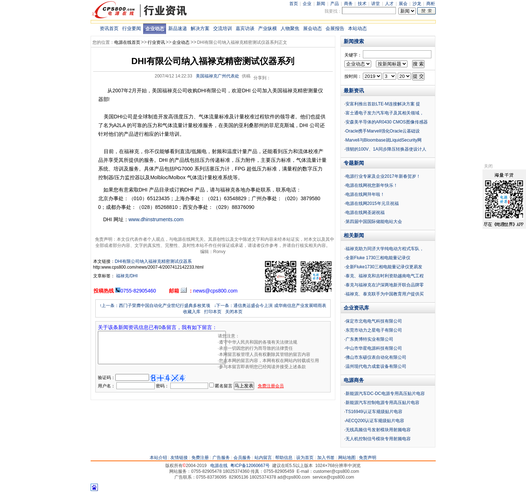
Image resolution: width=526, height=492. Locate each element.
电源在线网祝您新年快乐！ (371, 185)
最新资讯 (354, 90)
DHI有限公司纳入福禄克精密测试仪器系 (153, 261)
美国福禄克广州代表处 (217, 76)
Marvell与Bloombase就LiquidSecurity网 (383, 140)
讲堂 (375, 3)
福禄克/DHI (126, 275)
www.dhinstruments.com (156, 219)
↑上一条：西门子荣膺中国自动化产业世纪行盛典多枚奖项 (154, 305)
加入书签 (326, 457)
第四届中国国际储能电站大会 (373, 221)
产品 (334, 3)
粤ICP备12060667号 (250, 465)
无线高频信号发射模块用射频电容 (378, 429)
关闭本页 (234, 311)
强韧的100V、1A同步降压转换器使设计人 (385, 149)
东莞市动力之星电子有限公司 (373, 330)
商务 (348, 3)
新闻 (320, 3)
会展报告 (335, 28)
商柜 (430, 3)
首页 (293, 3)
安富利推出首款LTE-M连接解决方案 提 (382, 103)
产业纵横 (267, 28)
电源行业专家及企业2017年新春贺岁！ (383, 176)
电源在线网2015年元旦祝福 (372, 203)
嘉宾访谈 (245, 28)
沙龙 (417, 3)
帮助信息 (284, 457)
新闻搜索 (354, 41)
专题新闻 (354, 163)
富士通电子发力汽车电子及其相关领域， (384, 112)
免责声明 (367, 457)
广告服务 (221, 457)
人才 (389, 3)
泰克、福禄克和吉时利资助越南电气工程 (384, 275)
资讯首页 (109, 28)
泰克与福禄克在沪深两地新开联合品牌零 (384, 284)
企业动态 (154, 28)
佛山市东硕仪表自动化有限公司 (375, 357)
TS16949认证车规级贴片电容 (373, 411)
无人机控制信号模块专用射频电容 (378, 438)
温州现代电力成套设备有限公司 (375, 366)
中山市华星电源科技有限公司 (373, 348)
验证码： (106, 377)
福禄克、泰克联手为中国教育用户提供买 (384, 294)
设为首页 (305, 457)
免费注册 (200, 457)
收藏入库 (191, 311)
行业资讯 (156, 42)
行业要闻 (131, 28)
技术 (362, 3)
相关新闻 (354, 235)
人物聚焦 (290, 28)
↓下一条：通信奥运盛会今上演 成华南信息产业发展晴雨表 (270, 305)
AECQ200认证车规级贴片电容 (374, 420)
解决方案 (200, 28)
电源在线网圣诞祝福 (365, 212)
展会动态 (312, 28)
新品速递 (177, 28)
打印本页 (212, 311)
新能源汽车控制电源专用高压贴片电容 (382, 402)
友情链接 (179, 457)
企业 (307, 3)
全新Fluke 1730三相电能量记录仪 (377, 257)
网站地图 (347, 457)
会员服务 (242, 457)
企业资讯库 (356, 308)
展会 (403, 3)
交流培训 (222, 28)
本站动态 (357, 28)
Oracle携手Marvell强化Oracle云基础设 (382, 131)
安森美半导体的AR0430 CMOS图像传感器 (386, 122)
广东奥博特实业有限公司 (369, 339)
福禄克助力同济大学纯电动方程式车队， (384, 248)
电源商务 (354, 380)
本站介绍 (158, 457)
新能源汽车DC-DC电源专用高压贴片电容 (385, 393)
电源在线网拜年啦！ (365, 194)
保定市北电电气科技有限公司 (373, 321)
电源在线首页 (127, 42)
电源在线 (219, 465)
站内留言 (263, 457)
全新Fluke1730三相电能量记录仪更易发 (383, 266)
